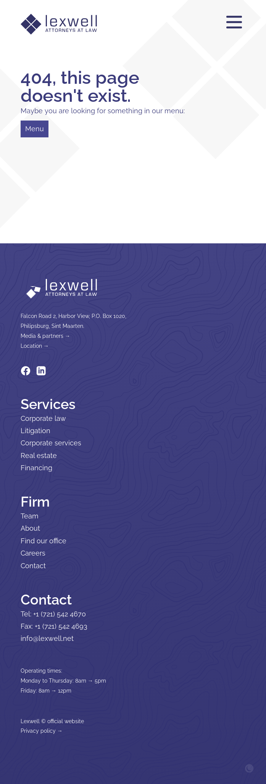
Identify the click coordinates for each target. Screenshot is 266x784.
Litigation (35, 431)
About (30, 528)
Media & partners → (45, 336)
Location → (35, 345)
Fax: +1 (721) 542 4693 (54, 626)
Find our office (43, 541)
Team (30, 516)
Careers (33, 553)
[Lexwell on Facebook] (26, 370)
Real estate (39, 455)
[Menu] (234, 22)
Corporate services (51, 443)
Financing (36, 468)
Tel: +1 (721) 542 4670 (53, 614)
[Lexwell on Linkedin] (41, 370)
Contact (33, 566)
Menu (34, 129)
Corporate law (43, 418)
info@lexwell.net (47, 638)
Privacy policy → (42, 730)
